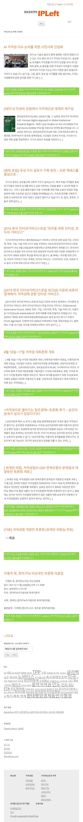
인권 (72, 151)
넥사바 (13, 677)
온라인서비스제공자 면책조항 (39, 510)
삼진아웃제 (68, 448)
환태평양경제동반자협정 (49, 696)
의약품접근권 (15, 808)
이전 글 (8, 635)
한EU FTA (40, 506)
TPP (36, 672)
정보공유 (15, 209)
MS (13, 673)
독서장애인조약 (56, 677)
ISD (9, 673)
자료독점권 (29, 689)
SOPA (23, 672)
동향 (13, 448)
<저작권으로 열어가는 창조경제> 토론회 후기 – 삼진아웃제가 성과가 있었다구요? (41, 412)
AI (46, 89)
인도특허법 (17, 689)
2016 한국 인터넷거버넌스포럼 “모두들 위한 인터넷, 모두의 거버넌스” (41, 230)
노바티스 (26, 677)
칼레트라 (50, 689)
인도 (56, 684)
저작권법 (29, 780)
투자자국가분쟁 (67, 689)
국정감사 (63, 673)
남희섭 (66, 151)
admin (7, 93)
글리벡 (73, 672)
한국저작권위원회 (67, 692)
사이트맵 (69, 4)
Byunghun (9, 712)
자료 (13, 615)
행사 (40, 151)
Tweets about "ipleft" (14, 728)
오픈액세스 (52, 209)
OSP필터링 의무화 (17, 510)
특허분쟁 (30, 692)
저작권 (14, 89)
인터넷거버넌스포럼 (47, 332)
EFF (5, 673)
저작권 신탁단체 (40, 689)
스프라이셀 (63, 681)
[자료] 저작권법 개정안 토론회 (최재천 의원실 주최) (38, 529)
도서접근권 (40, 677)
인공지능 (59, 89)
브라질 (20, 681)
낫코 (6, 677)
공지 (13, 270)
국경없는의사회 (53, 673)
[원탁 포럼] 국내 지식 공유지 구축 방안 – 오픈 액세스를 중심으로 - (41, 172)
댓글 (8, 752)
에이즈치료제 (26, 685)
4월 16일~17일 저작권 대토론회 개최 (29, 352)
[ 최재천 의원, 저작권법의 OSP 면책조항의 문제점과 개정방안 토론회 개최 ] (41, 470)
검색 (69, 22)
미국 (72, 677)
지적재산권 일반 (22, 151)
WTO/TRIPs (46, 799)
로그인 (7, 744)
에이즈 (16, 685)
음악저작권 (41, 684)
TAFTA (29, 673)
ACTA (43, 780)
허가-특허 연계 (16, 696)
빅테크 (51, 89)
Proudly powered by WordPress (24, 816)
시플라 (70, 681)
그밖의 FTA (45, 792)
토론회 (21, 89)
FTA (12, 151)
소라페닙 (44, 681)
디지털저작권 (22, 448)
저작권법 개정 (29, 390)
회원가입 (50, 4)
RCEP (17, 672)
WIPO (43, 796)
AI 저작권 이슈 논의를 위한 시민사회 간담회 (33, 47)
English (60, 4)
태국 (56, 689)
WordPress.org (11, 756)
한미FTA (50, 506)
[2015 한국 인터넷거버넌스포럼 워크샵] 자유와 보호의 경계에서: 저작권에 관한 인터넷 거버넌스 (41, 292)
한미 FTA (44, 784)
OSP (6, 510)
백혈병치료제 (12, 681)
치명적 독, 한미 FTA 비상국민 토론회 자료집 (33, 573)
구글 (43, 673)
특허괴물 (20, 692)
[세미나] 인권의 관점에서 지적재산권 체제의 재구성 (39, 109)
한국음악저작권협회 (47, 692)
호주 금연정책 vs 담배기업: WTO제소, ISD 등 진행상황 (39, 712)
